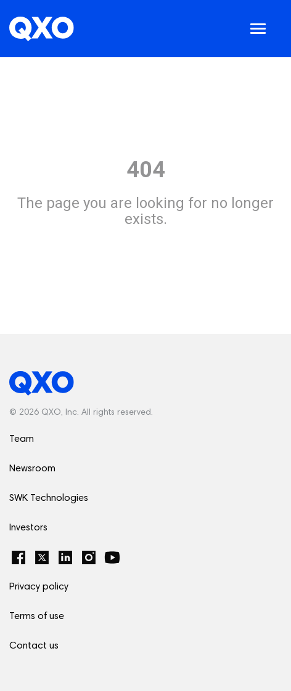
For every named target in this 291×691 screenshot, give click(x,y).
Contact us (34, 646)
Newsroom (32, 469)
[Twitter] (42, 557)
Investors (28, 528)
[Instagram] (89, 557)
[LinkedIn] (65, 557)
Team (21, 439)
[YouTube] (112, 557)
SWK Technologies (48, 498)
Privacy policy (38, 587)
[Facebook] (18, 557)
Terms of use (36, 616)
